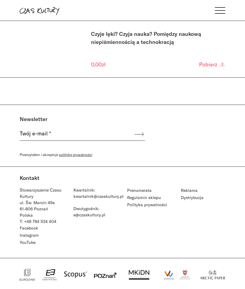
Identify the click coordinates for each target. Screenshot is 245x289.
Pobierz (212, 64)
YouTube (28, 242)
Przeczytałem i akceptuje (56, 154)
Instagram (29, 235)
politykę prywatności (75, 154)
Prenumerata (139, 190)
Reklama (189, 190)
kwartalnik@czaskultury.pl (98, 196)
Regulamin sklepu (144, 197)
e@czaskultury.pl (89, 214)
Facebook (29, 227)
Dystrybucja (192, 197)
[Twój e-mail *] (77, 134)
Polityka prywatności (147, 204)
